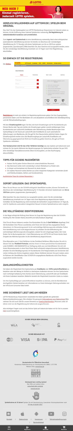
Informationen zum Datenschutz (53, 299)
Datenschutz (23, 419)
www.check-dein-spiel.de (35, 386)
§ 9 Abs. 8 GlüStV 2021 (35, 404)
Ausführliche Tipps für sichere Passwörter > (18, 176)
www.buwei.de (35, 389)
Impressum (39, 419)
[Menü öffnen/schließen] (9, 428)
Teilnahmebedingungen (58, 419)
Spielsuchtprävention (46, 301)
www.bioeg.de (39, 366)
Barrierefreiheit (38, 422)
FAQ (4, 311)
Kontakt (9, 419)
